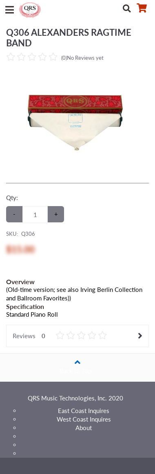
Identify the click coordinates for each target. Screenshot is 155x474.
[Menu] (9, 8)
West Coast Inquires (84, 419)
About (83, 427)
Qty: (12, 197)
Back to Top (77, 364)
